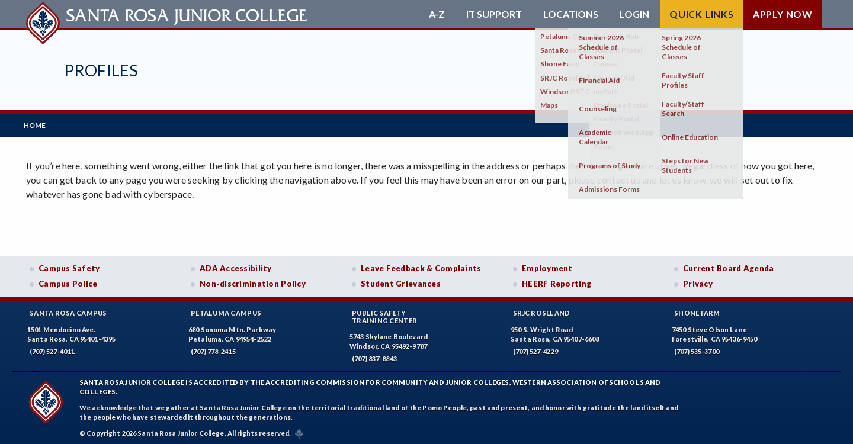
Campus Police (68, 281)
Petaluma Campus (226, 310)
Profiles (100, 70)
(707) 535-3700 (696, 348)
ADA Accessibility (236, 266)
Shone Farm (697, 310)
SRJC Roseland (541, 310)
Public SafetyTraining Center (384, 313)
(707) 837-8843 (374, 356)
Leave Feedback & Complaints (421, 266)
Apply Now (783, 14)
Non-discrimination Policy (253, 281)
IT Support (494, 14)
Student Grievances (401, 281)
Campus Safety (69, 266)
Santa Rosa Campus (68, 310)
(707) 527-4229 (535, 348)
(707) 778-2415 (213, 348)
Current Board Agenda (728, 266)
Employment (547, 266)
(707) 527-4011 (52, 348)
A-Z (437, 14)
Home (37, 124)
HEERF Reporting (556, 281)
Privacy (698, 281)
